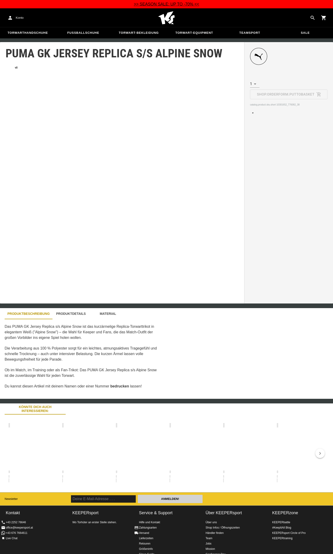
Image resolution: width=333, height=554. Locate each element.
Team (209, 538)
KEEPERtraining (282, 538)
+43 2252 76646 (16, 522)
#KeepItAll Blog (281, 527)
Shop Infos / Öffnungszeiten (223, 527)
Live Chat (12, 538)
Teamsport (249, 32)
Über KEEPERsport (224, 513)
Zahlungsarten (148, 527)
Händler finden (215, 533)
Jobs (208, 543)
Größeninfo (146, 549)
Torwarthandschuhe (28, 32)
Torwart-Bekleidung (139, 32)
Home (166, 17)
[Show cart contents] (323, 17)
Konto (20, 17)
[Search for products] (312, 17)
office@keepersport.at (19, 527)
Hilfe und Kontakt (149, 522)
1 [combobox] (251, 84)
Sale (305, 32)
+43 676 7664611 (17, 533)
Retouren (144, 543)
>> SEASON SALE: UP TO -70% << (166, 4)
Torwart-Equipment (194, 32)
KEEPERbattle (281, 522)
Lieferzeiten (146, 538)
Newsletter (11, 499)
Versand (144, 533)
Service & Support (156, 513)
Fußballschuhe (83, 32)
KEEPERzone (285, 513)
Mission (210, 549)
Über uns (211, 522)
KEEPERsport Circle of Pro (289, 533)
